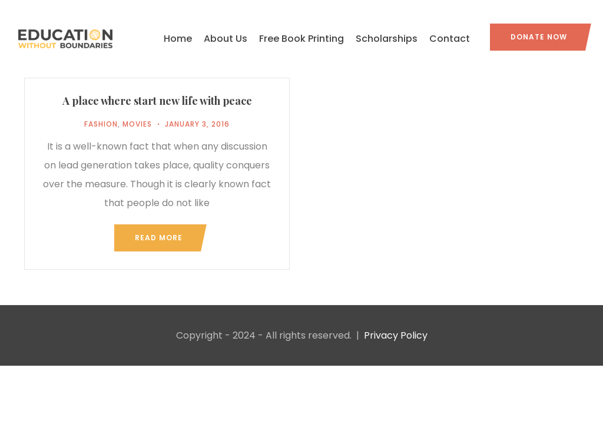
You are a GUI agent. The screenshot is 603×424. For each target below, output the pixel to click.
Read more (159, 238)
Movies (137, 124)
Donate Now (539, 37)
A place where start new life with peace (157, 101)
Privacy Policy (396, 335)
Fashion (101, 124)
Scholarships (387, 38)
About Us (225, 38)
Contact (449, 38)
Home (178, 38)
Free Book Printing (301, 38)
